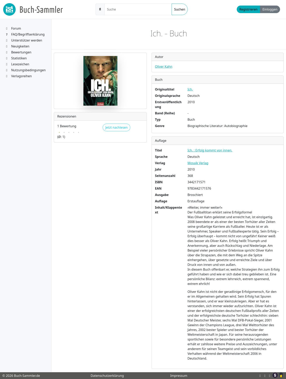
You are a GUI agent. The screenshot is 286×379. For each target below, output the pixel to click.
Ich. (190, 89)
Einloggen (270, 9)
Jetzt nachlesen (116, 127)
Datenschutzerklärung (107, 375)
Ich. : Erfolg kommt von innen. (209, 150)
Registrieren (248, 9)
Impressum (178, 375)
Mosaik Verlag (198, 163)
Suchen (179, 9)
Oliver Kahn (163, 66)
